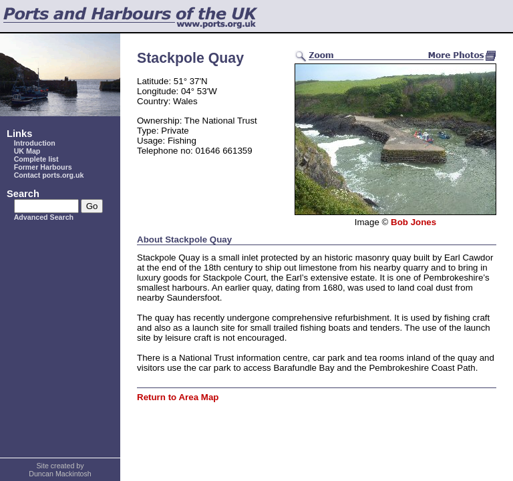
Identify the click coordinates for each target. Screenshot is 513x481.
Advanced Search (43, 217)
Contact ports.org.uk (49, 175)
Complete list (36, 159)
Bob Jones (413, 222)
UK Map (27, 151)
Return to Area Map (177, 397)
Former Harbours (43, 167)
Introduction (34, 143)
